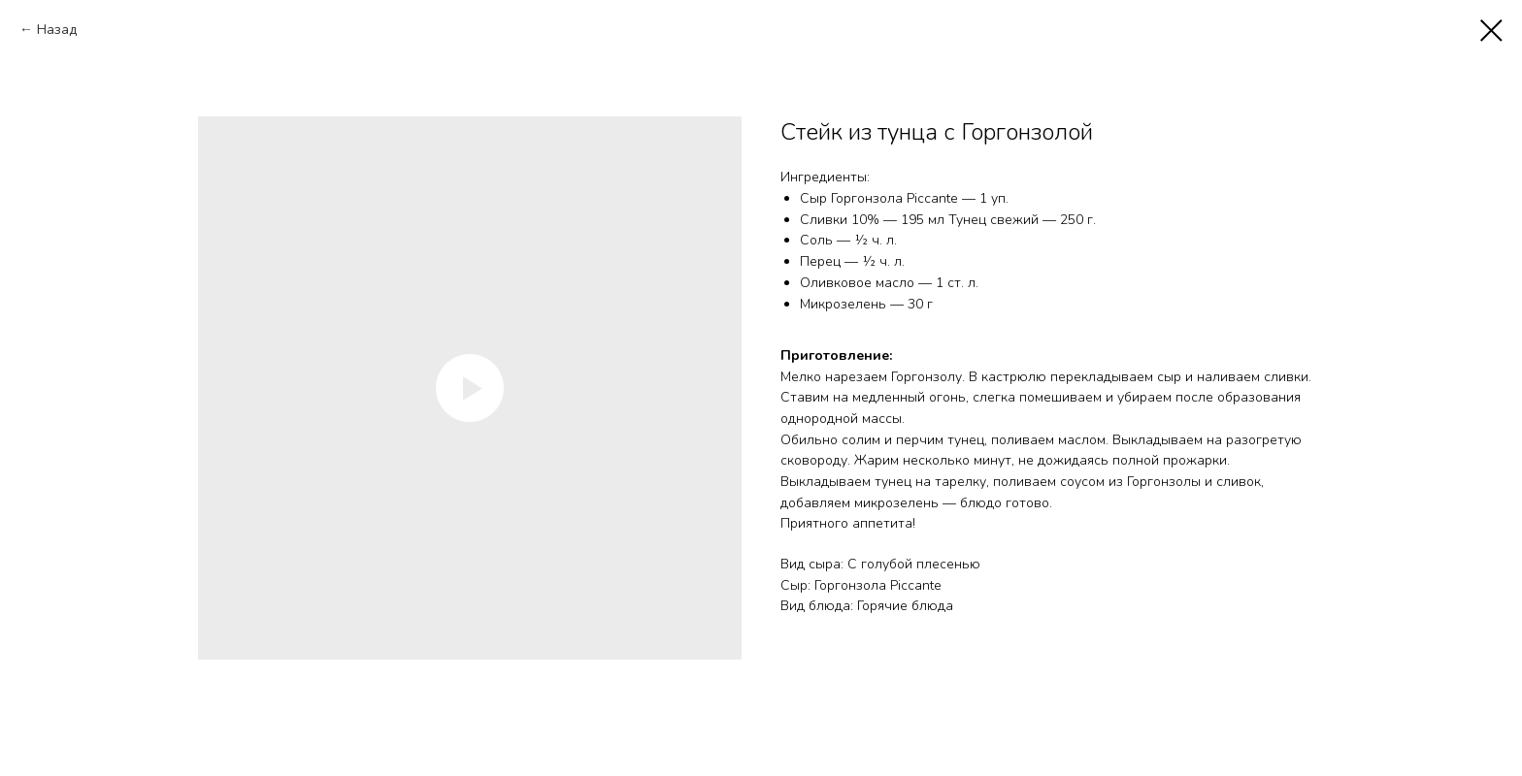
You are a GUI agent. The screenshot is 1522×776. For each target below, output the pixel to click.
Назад (57, 29)
